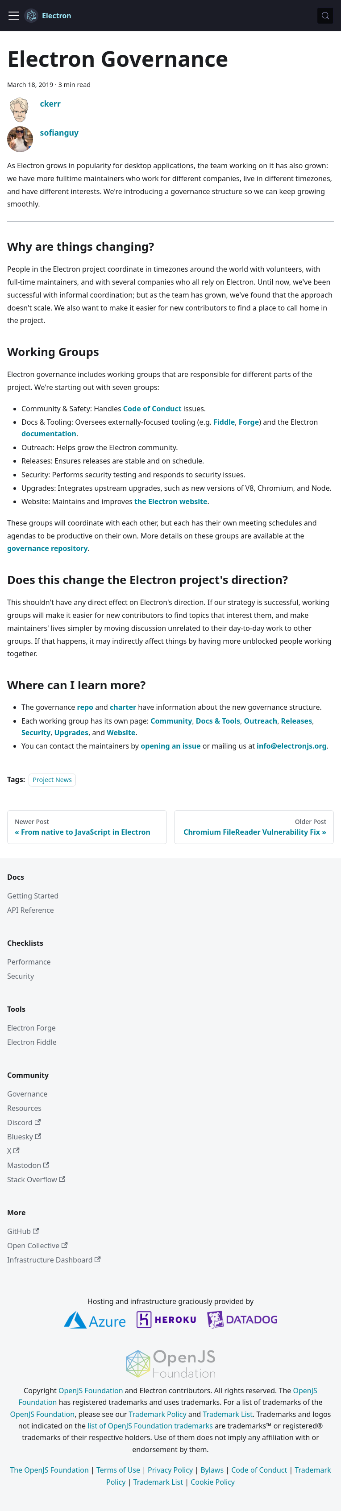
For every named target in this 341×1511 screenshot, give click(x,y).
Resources (24, 1108)
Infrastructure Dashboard (54, 1260)
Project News (52, 779)
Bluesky (24, 1137)
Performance (29, 962)
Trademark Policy (158, 1414)
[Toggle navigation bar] (14, 15)
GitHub (23, 1231)
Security (35, 732)
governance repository (47, 548)
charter (123, 707)
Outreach (261, 721)
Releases (296, 721)
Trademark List (228, 1414)
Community (171, 721)
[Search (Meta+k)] (325, 15)
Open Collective (37, 1245)
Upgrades (71, 732)
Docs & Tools (218, 721)
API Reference (30, 910)
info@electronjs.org (291, 746)
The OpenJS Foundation (49, 1470)
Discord (24, 1122)
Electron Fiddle (32, 1042)
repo (85, 707)
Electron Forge (31, 1028)
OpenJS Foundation (90, 1390)
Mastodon (28, 1165)
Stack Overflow (36, 1179)
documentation (48, 434)
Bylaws (212, 1470)
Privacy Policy (170, 1470)
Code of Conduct (152, 409)
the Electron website (171, 501)
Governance (27, 1094)
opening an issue (170, 746)
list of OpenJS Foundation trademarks (150, 1426)
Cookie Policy (213, 1482)
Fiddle (224, 422)
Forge (249, 422)
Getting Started (32, 896)
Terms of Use (118, 1470)
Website (121, 732)
